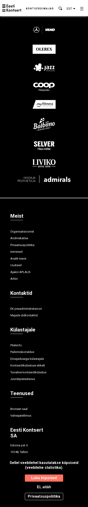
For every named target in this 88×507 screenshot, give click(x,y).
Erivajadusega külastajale (27, 359)
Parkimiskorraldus (22, 352)
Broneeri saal (19, 409)
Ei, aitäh (44, 487)
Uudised (16, 265)
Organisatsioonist (22, 231)
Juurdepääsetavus (22, 379)
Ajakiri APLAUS (20, 272)
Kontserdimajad (40, 8)
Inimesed (16, 251)
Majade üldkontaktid (24, 315)
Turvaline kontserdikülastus (28, 372)
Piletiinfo (16, 345)
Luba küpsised (44, 478)
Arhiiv (14, 278)
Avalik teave (18, 258)
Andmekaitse (19, 238)
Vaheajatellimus (20, 415)
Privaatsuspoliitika (22, 245)
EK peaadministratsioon (26, 308)
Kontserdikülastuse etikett (27, 365)
